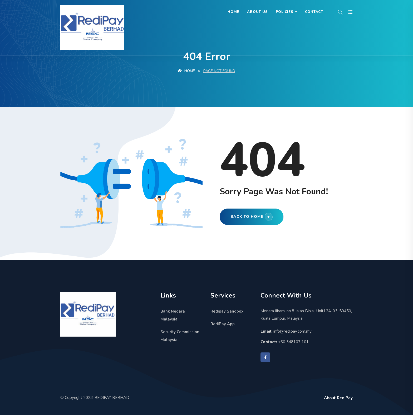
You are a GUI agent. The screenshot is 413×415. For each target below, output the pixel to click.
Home (233, 12)
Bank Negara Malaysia (172, 315)
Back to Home (251, 217)
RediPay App (222, 324)
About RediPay (338, 397)
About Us (257, 12)
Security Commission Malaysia (179, 335)
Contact (314, 12)
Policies (284, 12)
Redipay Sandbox (226, 311)
